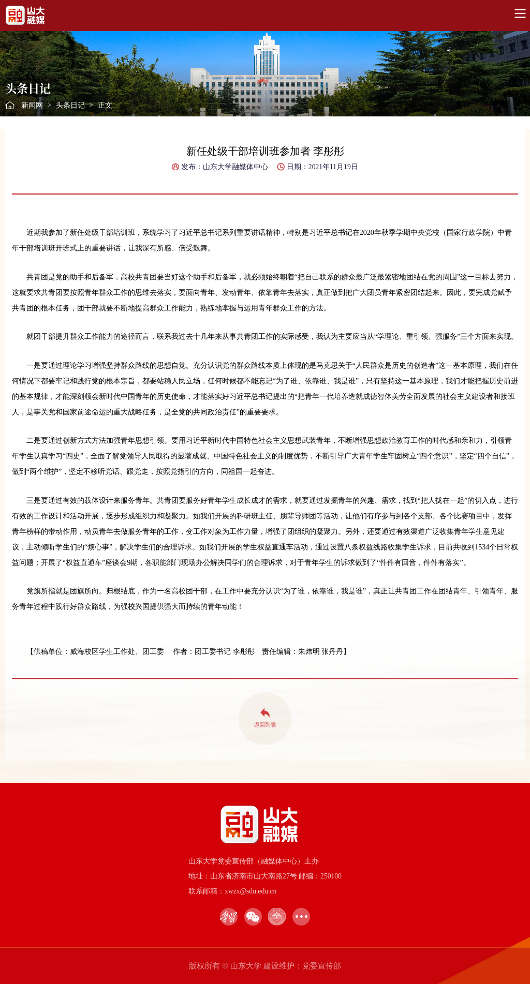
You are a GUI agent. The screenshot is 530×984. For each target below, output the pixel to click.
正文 (105, 105)
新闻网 (32, 105)
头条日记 (70, 105)
